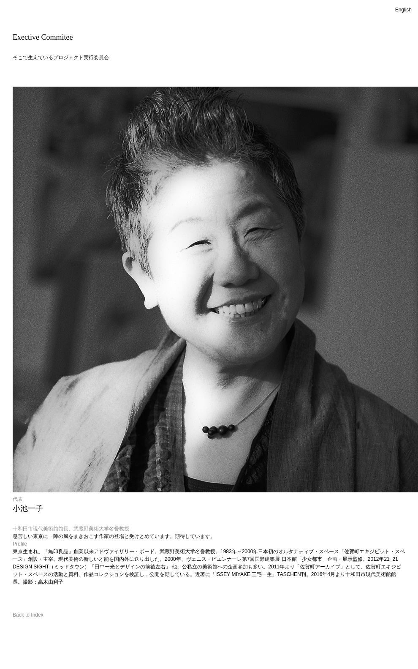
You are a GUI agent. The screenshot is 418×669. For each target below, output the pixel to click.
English (403, 10)
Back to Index (28, 615)
